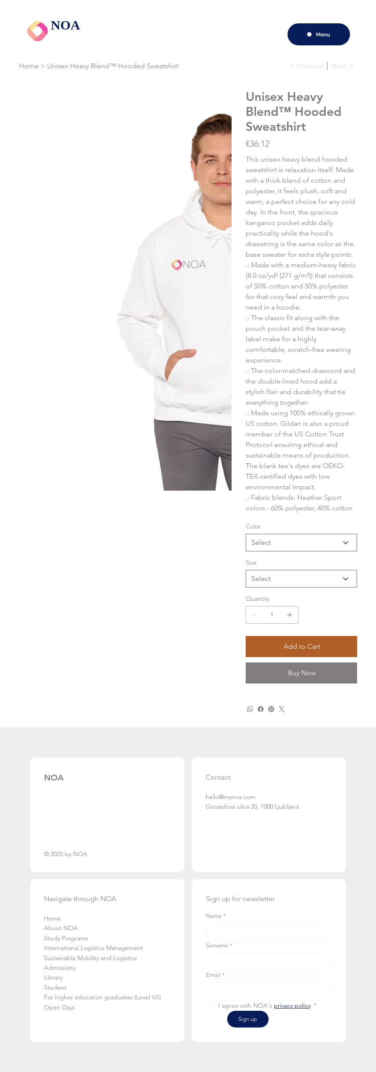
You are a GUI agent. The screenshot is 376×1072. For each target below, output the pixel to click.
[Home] (29, 65)
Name (216, 916)
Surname (219, 945)
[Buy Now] (302, 673)
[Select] (302, 542)
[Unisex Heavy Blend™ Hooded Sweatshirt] (112, 65)
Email (215, 975)
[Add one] (290, 615)
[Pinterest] (271, 709)
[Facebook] (260, 709)
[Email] (266, 991)
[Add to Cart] (302, 646)
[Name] (266, 932)
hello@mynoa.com (230, 797)
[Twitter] (281, 709)
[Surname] (266, 962)
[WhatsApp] (250, 709)
